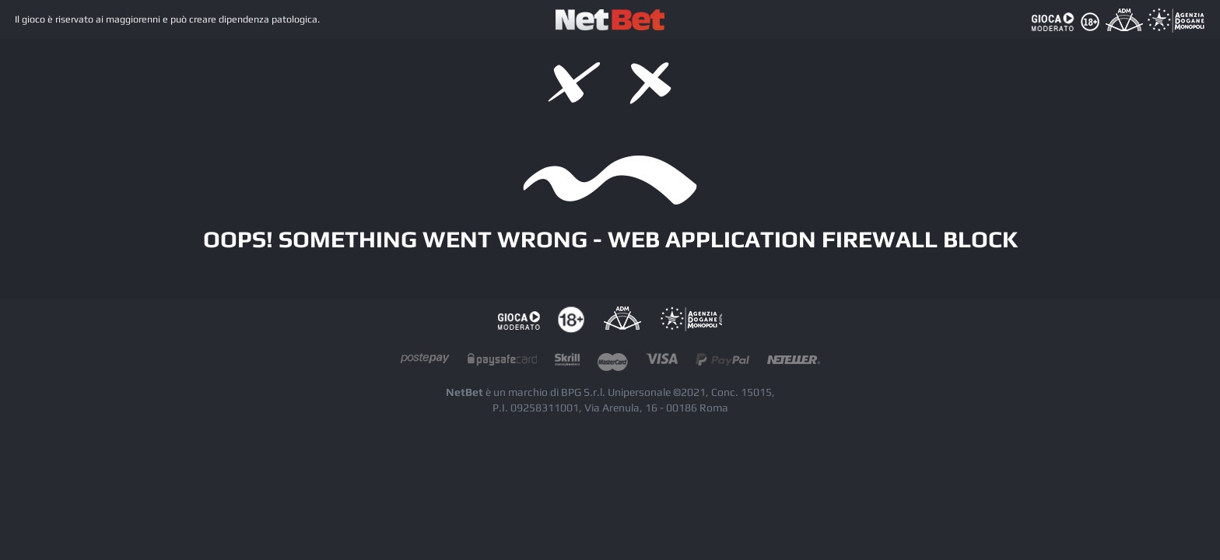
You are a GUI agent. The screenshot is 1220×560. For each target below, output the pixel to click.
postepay (425, 363)
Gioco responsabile (519, 320)
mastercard (613, 363)
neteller (793, 363)
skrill (567, 363)
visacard (662, 363)
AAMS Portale (691, 320)
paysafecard (502, 363)
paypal (722, 363)
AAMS (622, 320)
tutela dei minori (571, 320)
